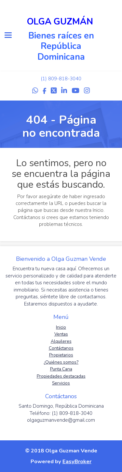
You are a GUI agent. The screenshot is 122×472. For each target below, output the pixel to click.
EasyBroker (76, 461)
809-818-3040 (64, 78)
